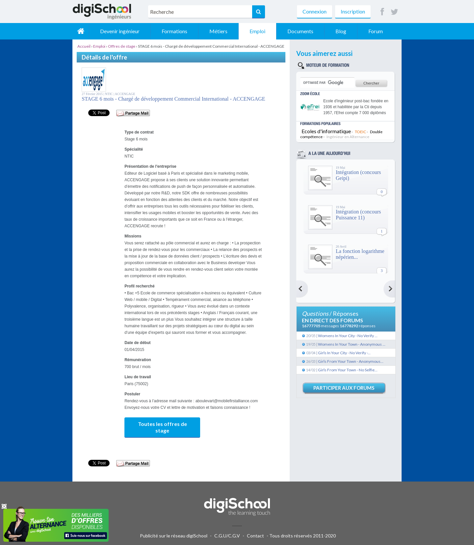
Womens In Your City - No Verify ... (348, 335)
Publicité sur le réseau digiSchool (173, 535)
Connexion (315, 11)
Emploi (257, 31)
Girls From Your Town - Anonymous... (350, 361)
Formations (174, 31)
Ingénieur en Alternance (348, 136)
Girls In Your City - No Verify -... (344, 352)
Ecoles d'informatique (326, 131)
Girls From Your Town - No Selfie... (348, 369)
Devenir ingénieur (120, 31)
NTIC (109, 94)
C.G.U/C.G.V (227, 535)
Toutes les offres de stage (162, 427)
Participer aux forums (343, 388)
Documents (300, 31)
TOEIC (360, 131)
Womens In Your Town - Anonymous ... (351, 344)
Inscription (353, 11)
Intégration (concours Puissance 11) (358, 214)
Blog (340, 31)
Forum (375, 31)
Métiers (218, 31)
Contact (255, 535)
